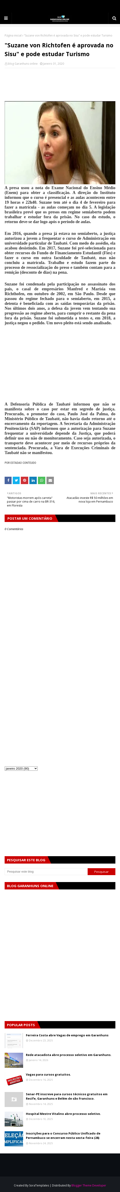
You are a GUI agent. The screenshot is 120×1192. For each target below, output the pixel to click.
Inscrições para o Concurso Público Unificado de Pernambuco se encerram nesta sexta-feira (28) (63, 1135)
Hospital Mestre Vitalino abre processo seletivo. (63, 1114)
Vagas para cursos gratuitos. (48, 1074)
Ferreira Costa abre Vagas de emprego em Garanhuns (67, 1035)
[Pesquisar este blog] (46, 871)
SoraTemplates (39, 1185)
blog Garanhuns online (23, 64)
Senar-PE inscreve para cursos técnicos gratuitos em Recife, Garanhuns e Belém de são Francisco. (67, 1096)
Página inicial (13, 35)
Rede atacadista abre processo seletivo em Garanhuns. (68, 1055)
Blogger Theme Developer (88, 1185)
